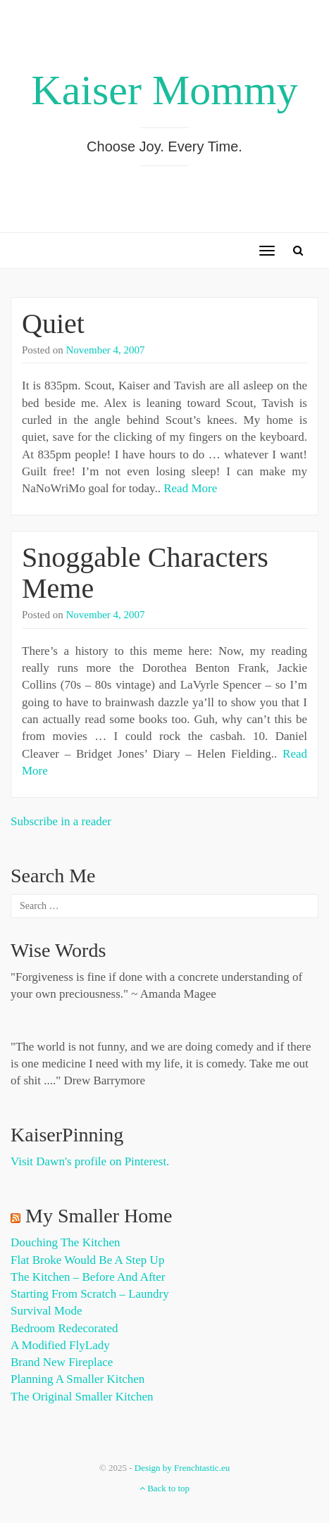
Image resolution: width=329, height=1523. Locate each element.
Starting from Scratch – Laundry (90, 1293)
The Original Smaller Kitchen (82, 1396)
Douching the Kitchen (65, 1242)
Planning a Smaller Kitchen (77, 1379)
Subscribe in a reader (61, 821)
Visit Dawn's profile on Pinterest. (90, 1161)
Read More (190, 488)
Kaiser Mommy (164, 90)
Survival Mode (46, 1310)
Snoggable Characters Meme (145, 572)
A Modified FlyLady (60, 1345)
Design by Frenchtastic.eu (182, 1467)
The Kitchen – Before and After (88, 1277)
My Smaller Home (98, 1216)
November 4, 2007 (105, 350)
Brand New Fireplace (62, 1362)
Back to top (164, 1488)
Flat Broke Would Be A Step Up (87, 1260)
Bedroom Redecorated (64, 1328)
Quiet (53, 323)
